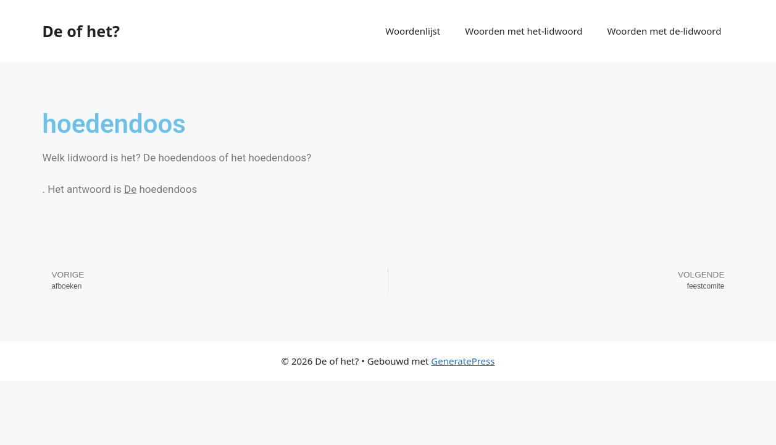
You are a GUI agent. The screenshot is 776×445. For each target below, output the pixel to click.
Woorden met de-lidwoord (664, 31)
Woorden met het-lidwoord (523, 31)
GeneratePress (462, 361)
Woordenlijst (412, 31)
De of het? (81, 30)
